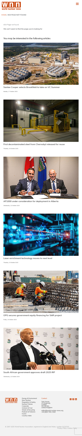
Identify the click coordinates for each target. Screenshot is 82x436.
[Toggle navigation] (77, 4)
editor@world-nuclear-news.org (52, 411)
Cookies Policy (72, 428)
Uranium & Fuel (27, 408)
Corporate (25, 406)
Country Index (26, 416)
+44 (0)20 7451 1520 (48, 412)
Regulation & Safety (29, 402)
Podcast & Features (28, 412)
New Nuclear (26, 400)
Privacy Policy (62, 428)
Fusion (24, 414)
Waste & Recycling (28, 410)
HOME (3, 15)
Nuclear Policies (27, 404)
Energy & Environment (29, 398)
